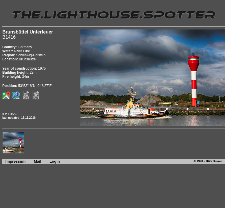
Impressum (13, 161)
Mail (37, 161)
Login (54, 161)
